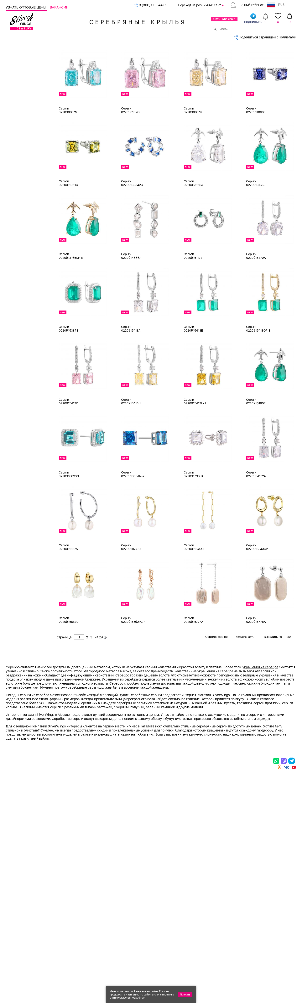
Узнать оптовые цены (26, 7)
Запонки (17, 133)
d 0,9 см (17, 428)
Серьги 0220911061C (255, 142)
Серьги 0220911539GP (131, 579)
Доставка (190, 36)
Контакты (212, 36)
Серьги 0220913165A (193, 215)
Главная (61, 49)
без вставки (20, 307)
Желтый (17, 243)
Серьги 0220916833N (69, 506)
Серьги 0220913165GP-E (71, 288)
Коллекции (123, 36)
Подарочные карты (21, 168)
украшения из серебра (260, 778)
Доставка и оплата (196, 884)
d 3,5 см (17, 449)
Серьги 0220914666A (131, 288)
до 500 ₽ (18, 624)
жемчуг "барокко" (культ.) (31, 398)
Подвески (18, 85)
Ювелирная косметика (24, 161)
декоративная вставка (28, 377)
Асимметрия (21, 553)
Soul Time (18, 516)
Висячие (17, 573)
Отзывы (289, 36)
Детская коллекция (21, 147)
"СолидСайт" (130, 963)
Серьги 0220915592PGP (132, 652)
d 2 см (15, 435)
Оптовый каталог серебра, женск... (105, 49)
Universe (17, 530)
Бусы (14, 126)
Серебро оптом (76, 49)
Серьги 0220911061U (68, 215)
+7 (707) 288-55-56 (274, 989)
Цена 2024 (19, 289)
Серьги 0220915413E (193, 361)
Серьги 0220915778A (256, 652)
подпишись (253, 18)
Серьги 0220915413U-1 (195, 433)
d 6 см (15, 470)
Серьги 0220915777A (193, 652)
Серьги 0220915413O (68, 433)
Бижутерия (99, 36)
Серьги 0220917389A (194, 506)
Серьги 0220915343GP (257, 579)
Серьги (16, 78)
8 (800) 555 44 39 (151, 5)
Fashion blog (190, 922)
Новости (170, 36)
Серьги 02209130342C (132, 215)
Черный (17, 257)
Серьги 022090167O (130, 142)
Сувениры (14, 154)
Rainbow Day (20, 509)
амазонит (18, 335)
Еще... (10, 404)
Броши (16, 112)
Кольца (16, 71)
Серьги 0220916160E (256, 433)
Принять (185, 994)
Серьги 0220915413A (130, 361)
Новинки (77, 36)
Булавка (17, 566)
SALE (61, 36)
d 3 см (15, 442)
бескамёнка (20, 349)
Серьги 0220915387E (68, 361)
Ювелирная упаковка (27, 64)
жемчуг (17, 391)
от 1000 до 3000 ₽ (25, 638)
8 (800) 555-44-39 (278, 982)
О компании (236, 36)
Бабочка (17, 560)
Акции (141, 897)
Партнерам (147, 36)
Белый (16, 236)
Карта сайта (190, 929)
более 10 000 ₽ (23, 659)
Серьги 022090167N (68, 142)
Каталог (13, 36)
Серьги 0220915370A (256, 288)
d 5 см (15, 463)
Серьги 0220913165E (255, 215)
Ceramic (17, 495)
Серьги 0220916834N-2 (132, 506)
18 (12, 421)
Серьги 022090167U (193, 142)
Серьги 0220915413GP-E (258, 361)
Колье (15, 106)
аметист (17, 342)
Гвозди (16, 587)
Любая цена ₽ (21, 617)
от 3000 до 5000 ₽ (25, 645)
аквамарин (19, 328)
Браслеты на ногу (24, 119)
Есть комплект (22, 275)
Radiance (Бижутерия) (28, 502)
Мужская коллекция (22, 140)
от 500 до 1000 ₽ (24, 631)
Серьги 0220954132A (256, 506)
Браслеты (18, 99)
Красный (17, 250)
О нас (183, 897)
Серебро (17, 211)
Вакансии (59, 7)
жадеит (17, 384)
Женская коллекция (21, 57)
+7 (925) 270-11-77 (239, 982)
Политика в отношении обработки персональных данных (149, 940)
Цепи (10, 175)
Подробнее (137, 997)
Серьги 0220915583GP (69, 652)
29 (249, 66)
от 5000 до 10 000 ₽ (27, 652)
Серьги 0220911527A (68, 579)
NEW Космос (21, 314)
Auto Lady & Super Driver (29, 488)
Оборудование (265, 36)
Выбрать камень (39, 36)
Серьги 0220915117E (193, 288)
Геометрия (19, 594)
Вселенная (19, 580)
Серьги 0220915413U (131, 433)
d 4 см (15, 456)
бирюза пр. (19, 356)
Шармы (16, 92)
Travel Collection (23, 523)
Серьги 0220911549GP (194, 579)
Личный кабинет (250, 5)
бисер (15, 363)
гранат (16, 370)
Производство (149, 884)
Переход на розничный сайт (199, 5)
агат (14, 321)
